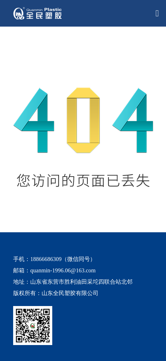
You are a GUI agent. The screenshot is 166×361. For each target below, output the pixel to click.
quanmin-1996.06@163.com (63, 270)
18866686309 (45, 259)
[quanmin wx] (77, 325)
